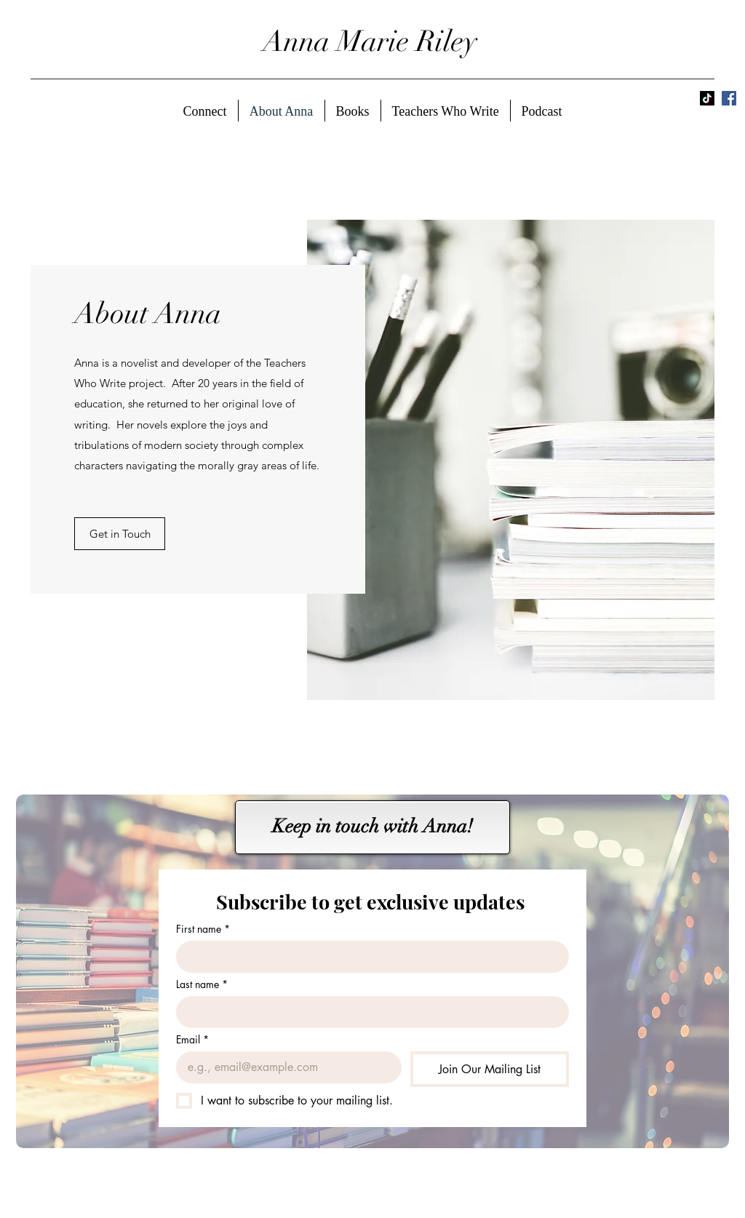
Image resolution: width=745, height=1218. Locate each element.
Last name (202, 984)
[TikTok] (707, 98)
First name (203, 929)
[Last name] (368, 1012)
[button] (119, 533)
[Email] (284, 1067)
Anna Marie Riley (370, 41)
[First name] (368, 957)
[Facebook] (729, 98)
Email (192, 1039)
